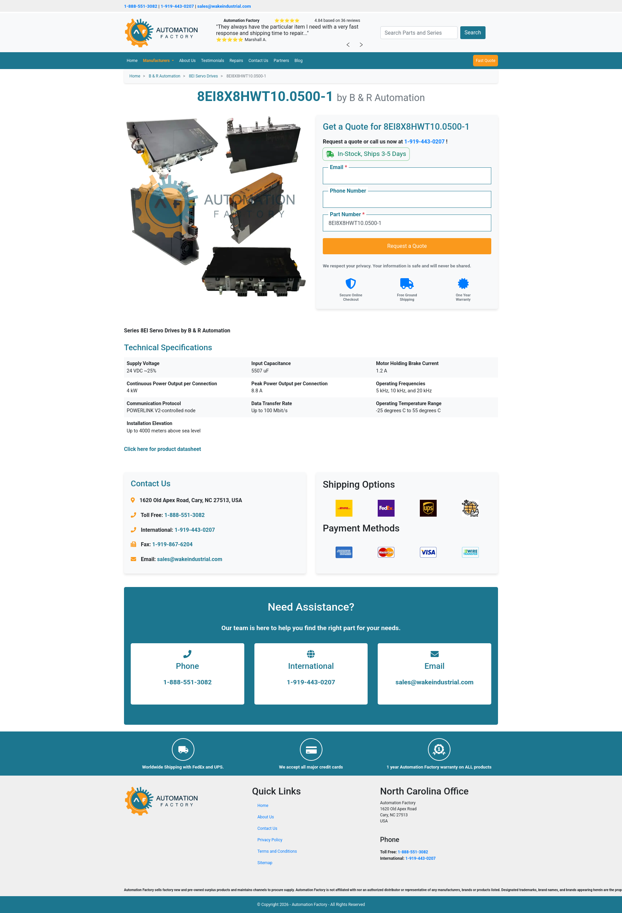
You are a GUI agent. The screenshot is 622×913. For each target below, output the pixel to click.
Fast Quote (485, 60)
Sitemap (264, 862)
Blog (298, 60)
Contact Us (258, 60)
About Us (187, 60)
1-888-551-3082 (140, 6)
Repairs (236, 60)
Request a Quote (407, 246)
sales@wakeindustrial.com (224, 6)
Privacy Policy (269, 840)
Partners (281, 60)
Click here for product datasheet (162, 449)
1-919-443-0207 (177, 6)
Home (132, 60)
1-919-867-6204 (172, 544)
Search (473, 32)
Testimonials (212, 60)
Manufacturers (156, 60)
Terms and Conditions (277, 851)
